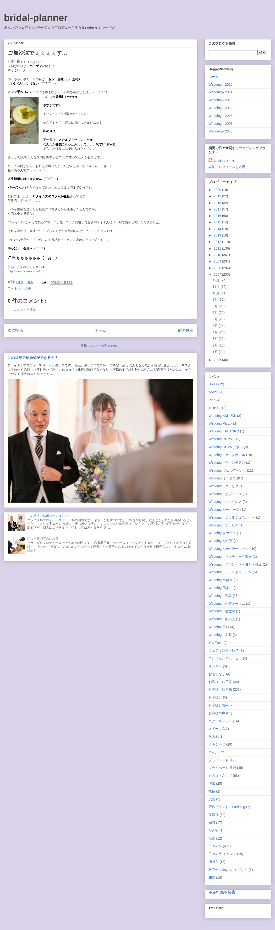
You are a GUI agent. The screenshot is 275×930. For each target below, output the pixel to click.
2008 (218, 268)
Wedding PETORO (224, 431)
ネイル (214, 752)
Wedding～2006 (220, 131)
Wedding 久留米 (221, 580)
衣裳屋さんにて (220, 776)
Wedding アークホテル (227, 455)
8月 (216, 306)
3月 (216, 339)
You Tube (216, 643)
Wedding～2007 (220, 124)
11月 (216, 287)
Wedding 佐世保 (222, 611)
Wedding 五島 (220, 596)
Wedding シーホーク (224, 509)
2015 (218, 222)
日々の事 (25, 288)
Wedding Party (220, 423)
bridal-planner (36, 17)
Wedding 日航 (219, 627)
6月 (216, 319)
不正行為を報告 (222, 892)
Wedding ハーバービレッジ (229, 549)
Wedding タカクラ (222, 533)
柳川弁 (214, 862)
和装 (212, 877)
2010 (218, 255)
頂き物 (214, 830)
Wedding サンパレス (225, 502)
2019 (218, 196)
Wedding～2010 (220, 100)
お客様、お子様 (220, 682)
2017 (218, 209)
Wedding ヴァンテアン (227, 462)
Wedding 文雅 (220, 635)
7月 (216, 313)
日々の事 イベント (222, 854)
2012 (218, 242)
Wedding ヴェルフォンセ (227, 470)
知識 (212, 823)
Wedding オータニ (222, 478)
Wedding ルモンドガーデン (230, 572)
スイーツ (215, 728)
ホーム (100, 330)
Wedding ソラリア (223, 525)
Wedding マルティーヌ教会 (230, 556)
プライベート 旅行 (222, 768)
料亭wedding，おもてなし (228, 870)
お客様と (215, 697)
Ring (212, 400)
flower (213, 392)
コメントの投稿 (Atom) (104, 345)
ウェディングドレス (224, 650)
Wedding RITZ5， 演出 (226, 447)
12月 (216, 280)
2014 (218, 229)
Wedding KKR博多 (222, 416)
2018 (218, 203)
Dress (213, 384)
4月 (216, 332)
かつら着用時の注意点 (42, 538)
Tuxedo (214, 408)
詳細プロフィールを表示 (227, 167)
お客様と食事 (219, 705)
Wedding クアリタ (223, 486)
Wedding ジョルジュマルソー (232, 517)
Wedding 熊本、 (221, 588)
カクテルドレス (220, 721)
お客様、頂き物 (220, 689)
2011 (218, 248)
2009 (218, 261)
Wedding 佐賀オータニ (227, 603)
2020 (218, 190)
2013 (218, 235)
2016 (218, 216)
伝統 (212, 838)
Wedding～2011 (220, 92)
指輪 (212, 791)
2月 (216, 345)
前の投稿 (185, 330)
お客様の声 (217, 713)
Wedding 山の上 (222, 619)
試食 (212, 799)
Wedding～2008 (220, 116)
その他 (214, 736)
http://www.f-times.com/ (24, 271)
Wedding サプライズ (225, 494)
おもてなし (217, 674)
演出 (212, 783)
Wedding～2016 (220, 84)
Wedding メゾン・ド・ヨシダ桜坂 (235, 564)
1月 (216, 352)
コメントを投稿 (24, 309)
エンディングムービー (225, 658)
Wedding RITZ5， (222, 439)
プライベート (219, 760)
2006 (218, 360)
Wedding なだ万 (221, 541)
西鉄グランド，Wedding (227, 807)
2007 (218, 274)
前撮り (214, 815)
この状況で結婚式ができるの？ (33, 358)
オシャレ (215, 666)
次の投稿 (15, 330)
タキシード (217, 744)
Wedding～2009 (220, 108)
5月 (216, 326)
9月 (216, 299)
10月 (216, 293)
